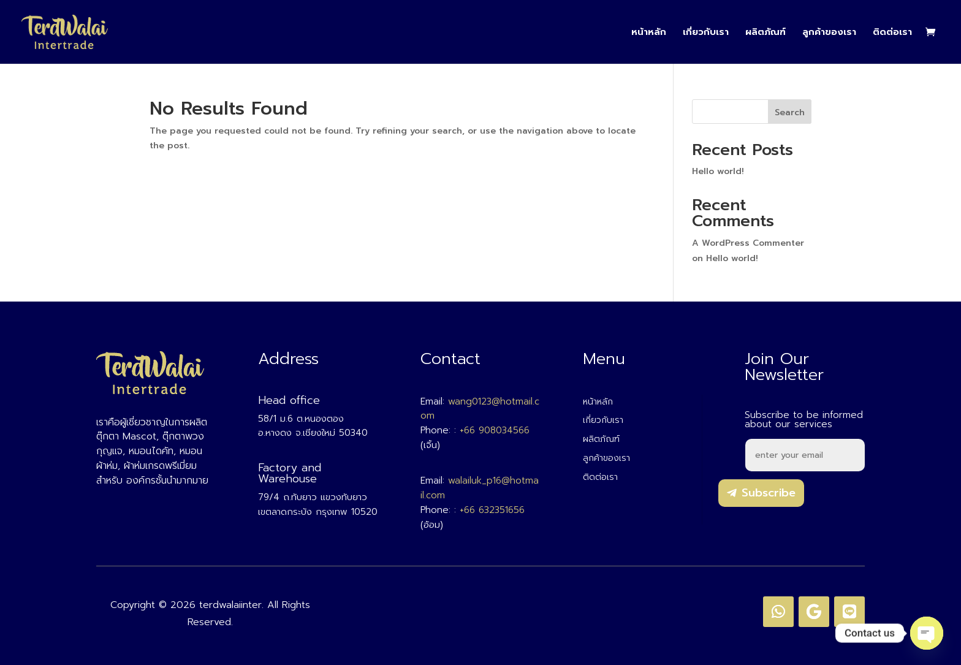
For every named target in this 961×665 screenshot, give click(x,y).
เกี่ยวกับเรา (706, 33)
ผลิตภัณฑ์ (765, 33)
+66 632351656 (492, 510)
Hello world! (718, 171)
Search (790, 112)
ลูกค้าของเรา (829, 33)
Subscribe (769, 492)
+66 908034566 (495, 430)
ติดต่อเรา (892, 33)
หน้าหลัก (648, 33)
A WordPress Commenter (748, 243)
